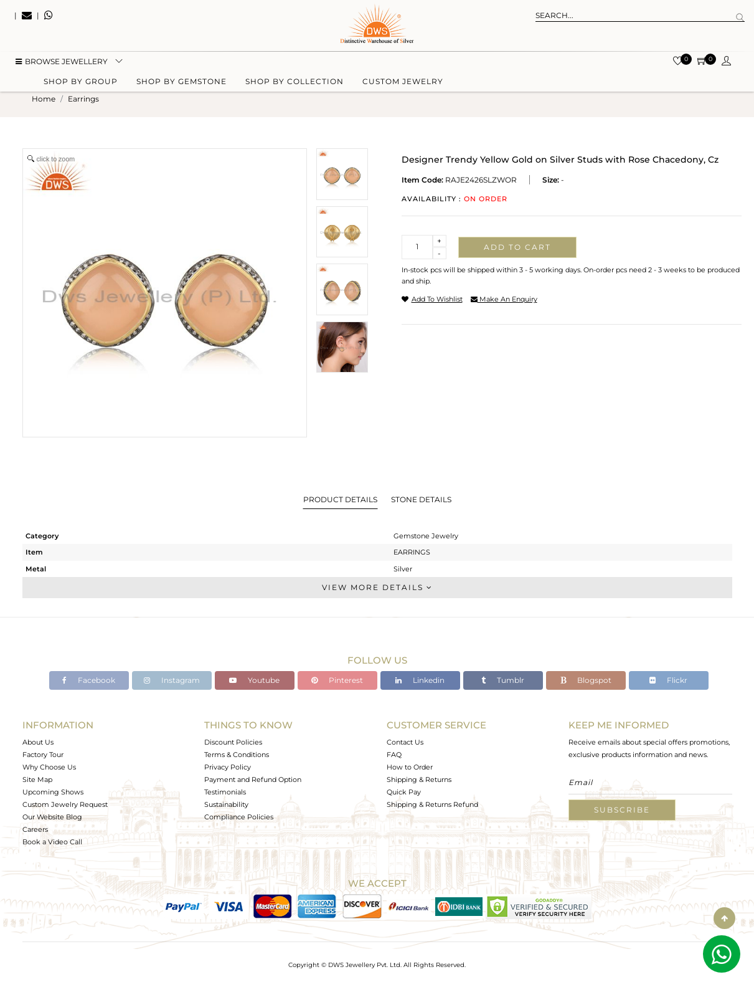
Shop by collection (294, 82)
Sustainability (226, 804)
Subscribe (622, 809)
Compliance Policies (238, 817)
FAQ (394, 754)
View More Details (377, 587)
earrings (83, 98)
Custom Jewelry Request (65, 804)
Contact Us (405, 742)
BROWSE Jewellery (62, 62)
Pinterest (337, 680)
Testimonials (225, 792)
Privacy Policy (227, 767)
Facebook (88, 680)
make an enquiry (504, 299)
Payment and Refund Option (252, 779)
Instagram (172, 680)
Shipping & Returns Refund (432, 804)
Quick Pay (404, 792)
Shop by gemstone (181, 82)
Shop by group (81, 82)
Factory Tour (43, 754)
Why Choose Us (49, 767)
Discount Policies (233, 742)
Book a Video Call (52, 841)
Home (43, 98)
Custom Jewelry (402, 82)
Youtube (254, 680)
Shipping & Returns (419, 779)
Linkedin (420, 680)
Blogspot (585, 680)
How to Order (410, 767)
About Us (38, 742)
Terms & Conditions (236, 754)
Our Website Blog (52, 817)
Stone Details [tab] (421, 499)
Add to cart (517, 247)
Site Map (37, 779)
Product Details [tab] (340, 499)
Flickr (668, 680)
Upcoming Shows (52, 792)
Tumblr (502, 680)
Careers (35, 829)
